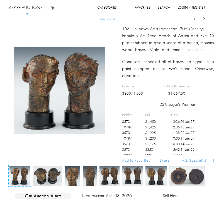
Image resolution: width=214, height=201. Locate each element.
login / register (191, 7)
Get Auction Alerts (43, 196)
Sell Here (171, 195)
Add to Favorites (136, 160)
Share (165, 160)
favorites (142, 7)
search (164, 7)
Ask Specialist (194, 160)
